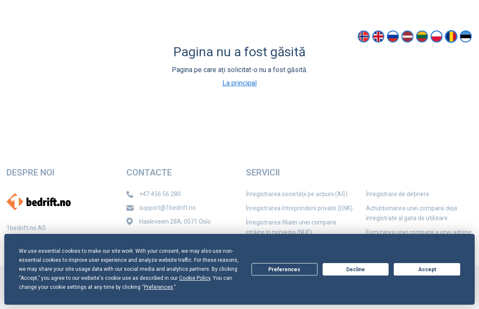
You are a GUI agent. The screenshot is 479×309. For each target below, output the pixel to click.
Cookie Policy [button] (194, 278)
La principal (239, 83)
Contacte (236, 36)
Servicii (139, 36)
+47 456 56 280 (160, 194)
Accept (427, 270)
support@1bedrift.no (410, 8)
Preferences (284, 270)
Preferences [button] (158, 287)
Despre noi (185, 36)
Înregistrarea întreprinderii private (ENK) (299, 208)
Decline (355, 270)
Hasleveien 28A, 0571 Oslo (175, 221)
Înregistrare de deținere (397, 194)
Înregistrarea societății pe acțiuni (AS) (296, 194)
